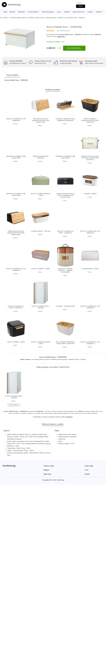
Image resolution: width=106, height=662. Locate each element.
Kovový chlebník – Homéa (40, 268)
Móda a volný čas (78, 12)
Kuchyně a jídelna (48, 12)
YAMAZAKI (97, 34)
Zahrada (67, 12)
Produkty (5, 17)
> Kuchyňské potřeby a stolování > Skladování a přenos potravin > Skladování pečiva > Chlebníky (36, 17)
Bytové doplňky (33, 12)
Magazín (46, 470)
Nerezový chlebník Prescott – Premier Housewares (65, 270)
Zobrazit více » (61, 36)
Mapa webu (47, 474)
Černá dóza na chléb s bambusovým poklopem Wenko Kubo (15, 232)
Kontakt (87, 474)
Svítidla (90, 12)
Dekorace (21, 12)
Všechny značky (49, 466)
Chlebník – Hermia (90, 193)
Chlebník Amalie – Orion (90, 268)
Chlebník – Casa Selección (65, 306)
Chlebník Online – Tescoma (40, 231)
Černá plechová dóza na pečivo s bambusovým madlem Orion (65, 195)
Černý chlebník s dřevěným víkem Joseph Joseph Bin (90, 120)
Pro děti (98, 12)
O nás (86, 470)
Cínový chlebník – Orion (16, 342)
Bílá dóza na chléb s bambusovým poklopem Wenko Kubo (40, 120)
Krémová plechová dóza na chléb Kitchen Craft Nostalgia (90, 158)
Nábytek (12, 12)
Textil (59, 12)
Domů (5, 12)
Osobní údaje (89, 466)
